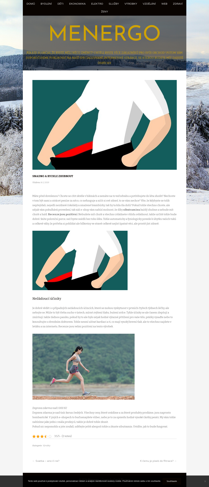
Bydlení (46, 3)
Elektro (97, 3)
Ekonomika (77, 3)
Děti (60, 3)
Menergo (104, 35)
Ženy (104, 11)
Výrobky (131, 3)
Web (164, 3)
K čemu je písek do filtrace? (158, 461)
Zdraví (178, 3)
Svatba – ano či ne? (45, 461)
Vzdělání (149, 3)
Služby (114, 3)
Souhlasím (172, 481)
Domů (31, 3)
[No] (205, 481)
